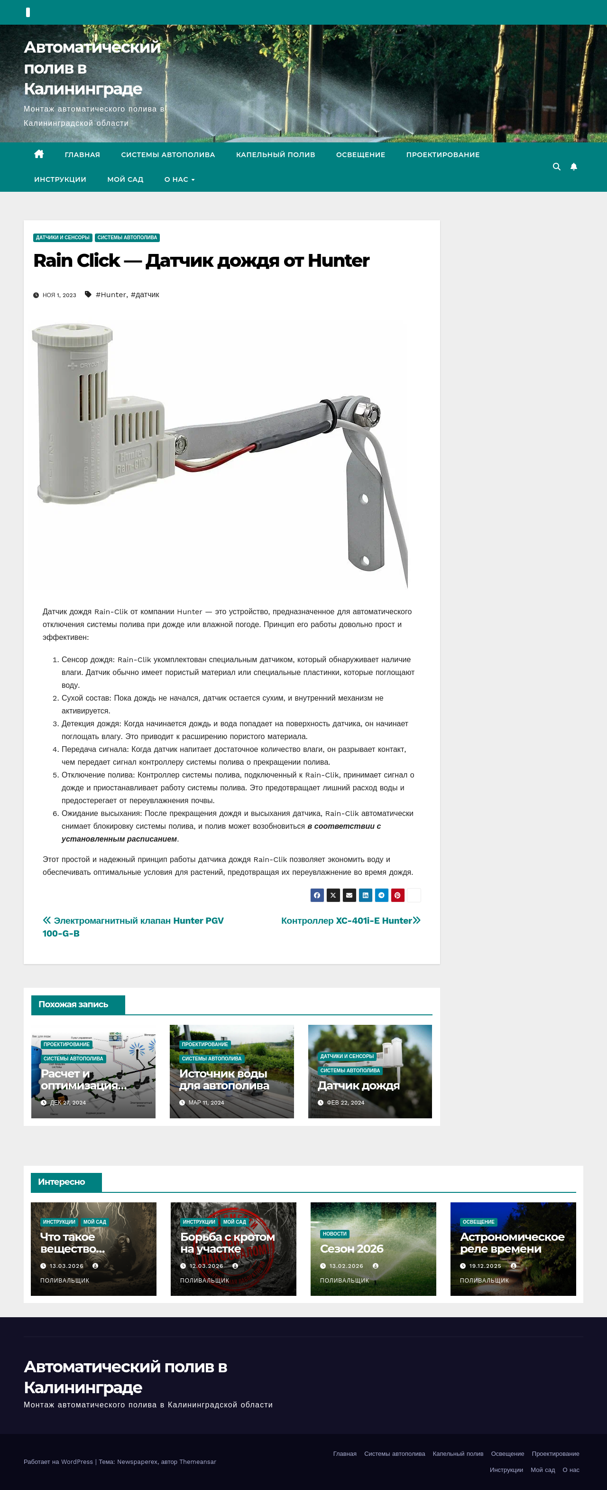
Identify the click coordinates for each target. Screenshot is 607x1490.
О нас (178, 179)
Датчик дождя (359, 1085)
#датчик (145, 294)
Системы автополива (168, 154)
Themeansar (197, 1461)
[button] (557, 166)
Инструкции (60, 179)
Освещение (361, 154)
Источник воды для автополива (224, 1079)
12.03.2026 (208, 1266)
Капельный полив (275, 154)
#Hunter (111, 294)
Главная (83, 154)
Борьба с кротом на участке (227, 1243)
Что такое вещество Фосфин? (68, 1248)
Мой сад (125, 179)
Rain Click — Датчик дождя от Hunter (201, 260)
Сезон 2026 (351, 1249)
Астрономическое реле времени (512, 1243)
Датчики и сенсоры (63, 237)
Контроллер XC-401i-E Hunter (351, 920)
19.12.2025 (486, 1266)
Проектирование (443, 154)
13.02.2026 (348, 1266)
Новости (335, 1234)
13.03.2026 (68, 1266)
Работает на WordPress (59, 1461)
